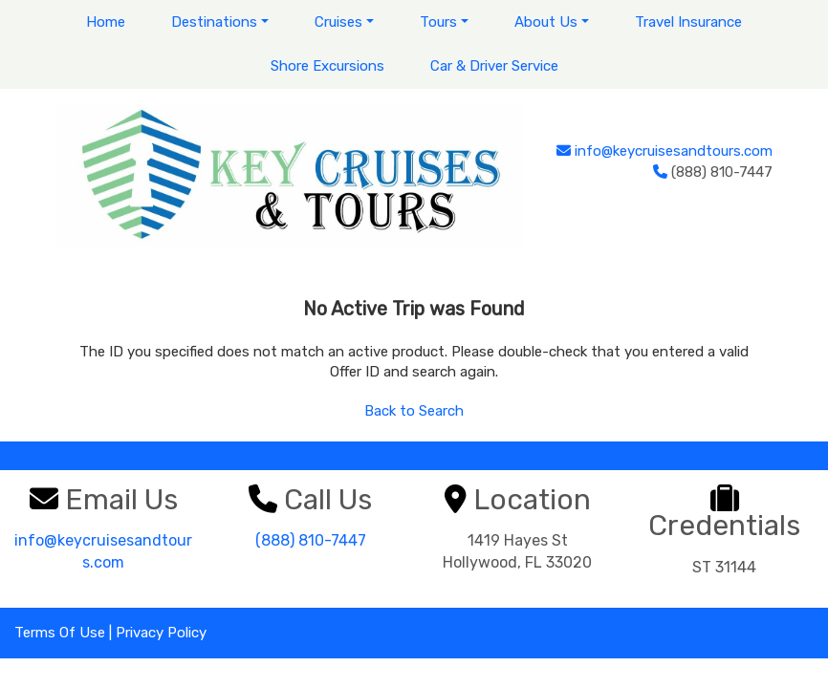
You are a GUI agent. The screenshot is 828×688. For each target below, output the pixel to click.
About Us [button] (545, 22)
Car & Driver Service (494, 66)
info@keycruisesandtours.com (674, 151)
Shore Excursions (327, 66)
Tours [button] (438, 22)
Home (105, 22)
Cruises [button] (338, 22)
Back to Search (414, 410)
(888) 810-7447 (310, 540)
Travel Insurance (688, 22)
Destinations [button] (214, 22)
